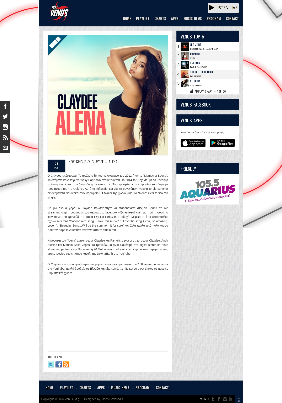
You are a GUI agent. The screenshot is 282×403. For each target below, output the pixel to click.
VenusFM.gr (72, 399)
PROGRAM (214, 19)
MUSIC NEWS (192, 19)
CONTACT (232, 19)
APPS (175, 19)
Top (239, 400)
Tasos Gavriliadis (112, 399)
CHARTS (160, 19)
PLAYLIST (142, 19)
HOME (127, 19)
